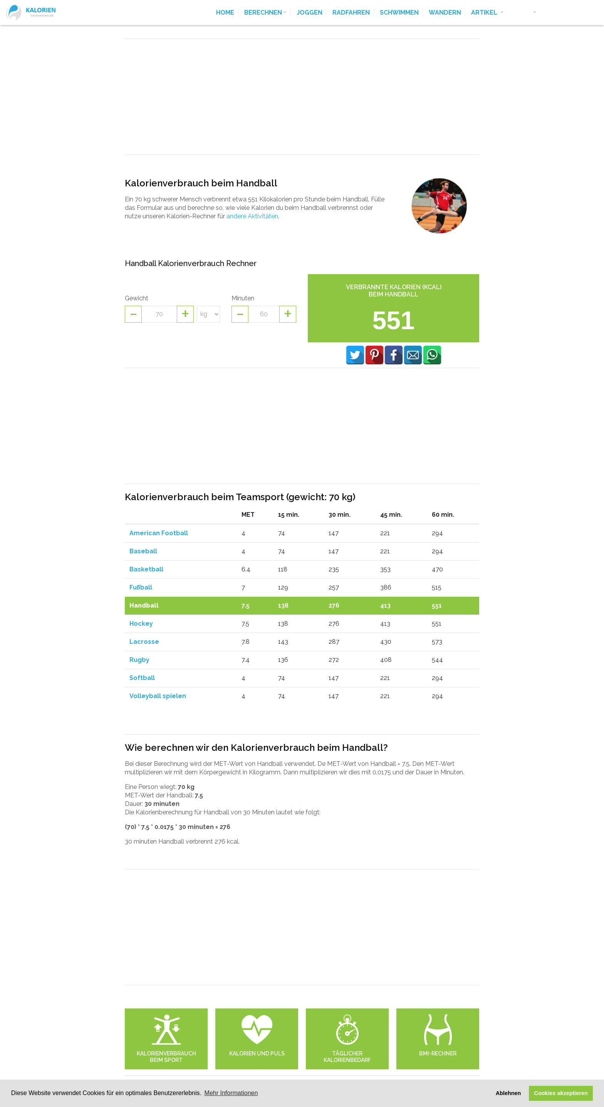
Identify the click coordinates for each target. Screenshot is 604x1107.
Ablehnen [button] (508, 1093)
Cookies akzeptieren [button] (561, 1093)
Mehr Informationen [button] (231, 1093)
